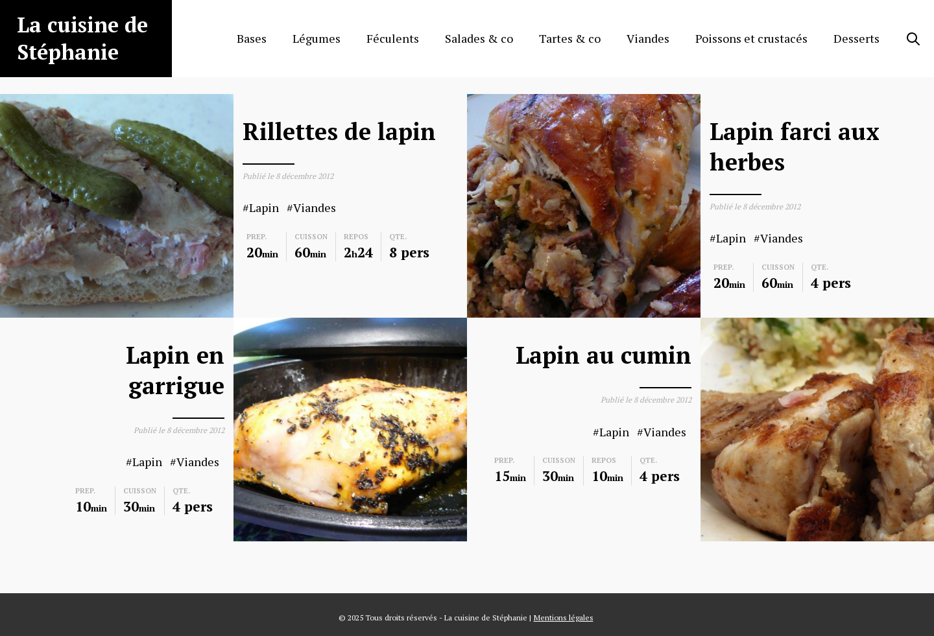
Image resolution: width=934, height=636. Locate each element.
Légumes (317, 38)
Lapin (264, 207)
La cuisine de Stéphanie (82, 38)
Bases (252, 38)
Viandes (648, 38)
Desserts (856, 38)
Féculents (392, 38)
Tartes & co (570, 38)
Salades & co (479, 38)
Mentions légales (563, 617)
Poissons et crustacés (751, 38)
